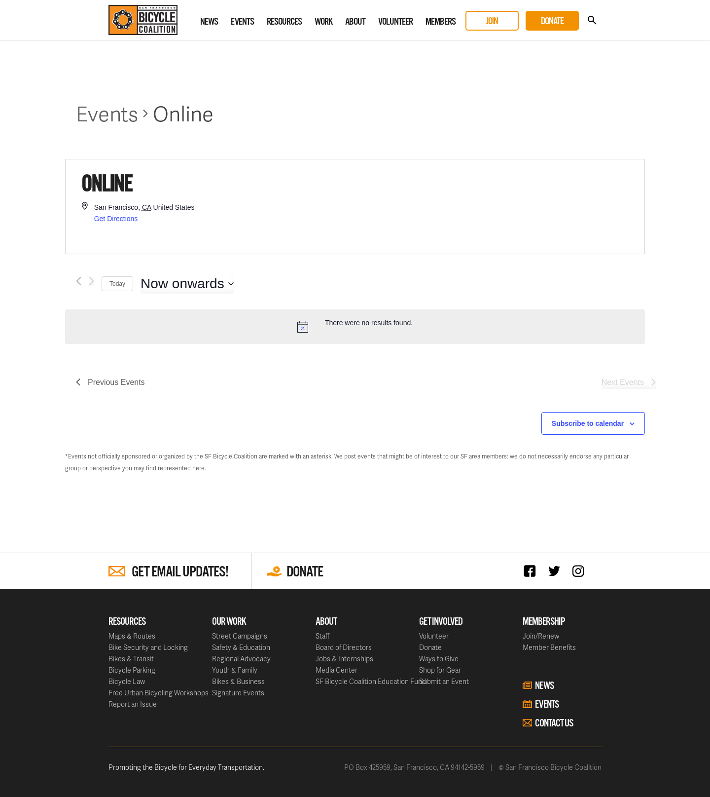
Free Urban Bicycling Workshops (158, 692)
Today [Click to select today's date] (117, 283)
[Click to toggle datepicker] (187, 284)
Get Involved (440, 621)
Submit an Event (444, 681)
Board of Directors (344, 647)
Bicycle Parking (131, 670)
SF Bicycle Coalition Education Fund (371, 681)
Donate (552, 21)
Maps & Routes (131, 636)
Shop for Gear (440, 670)
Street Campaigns (239, 636)
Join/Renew (541, 636)
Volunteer (395, 22)
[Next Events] (91, 281)
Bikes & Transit (131, 658)
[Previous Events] (78, 281)
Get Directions (116, 219)
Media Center (336, 670)
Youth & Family (234, 670)
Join (492, 21)
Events (242, 22)
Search (592, 20)
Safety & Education (241, 647)
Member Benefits (549, 647)
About (355, 22)
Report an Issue (132, 704)
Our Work (229, 621)
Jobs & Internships (344, 658)
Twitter (556, 571)
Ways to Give (439, 658)
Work (323, 22)
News (209, 22)
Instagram (580, 571)
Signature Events (238, 692)
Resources (284, 22)
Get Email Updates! (180, 572)
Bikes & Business (238, 681)
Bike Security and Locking (148, 647)
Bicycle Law (126, 681)
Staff (322, 636)
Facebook (532, 571)
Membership (544, 621)
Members (441, 22)
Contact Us (554, 723)
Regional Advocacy (241, 658)
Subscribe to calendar (588, 423)
